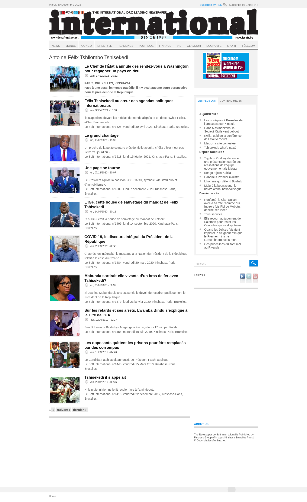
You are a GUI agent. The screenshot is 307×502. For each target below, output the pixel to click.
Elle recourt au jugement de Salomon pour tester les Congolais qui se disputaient (223, 222)
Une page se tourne (102, 168)
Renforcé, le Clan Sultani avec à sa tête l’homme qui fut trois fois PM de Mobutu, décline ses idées (222, 205)
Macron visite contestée (220, 143)
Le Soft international (153, 24)
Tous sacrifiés (213, 214)
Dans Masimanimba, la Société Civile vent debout (221, 129)
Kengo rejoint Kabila (217, 173)
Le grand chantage (101, 135)
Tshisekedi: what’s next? (220, 147)
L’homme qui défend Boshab (223, 181)
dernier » (79, 410)
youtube (255, 278)
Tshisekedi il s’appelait (105, 377)
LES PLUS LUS (207, 100)
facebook (242, 278)
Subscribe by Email (241, 4)
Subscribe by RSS (211, 4)
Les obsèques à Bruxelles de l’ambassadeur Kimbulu (223, 122)
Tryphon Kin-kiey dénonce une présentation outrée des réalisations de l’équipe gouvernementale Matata (222, 163)
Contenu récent (232, 100)
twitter (249, 278)
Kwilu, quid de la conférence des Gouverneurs (223, 137)
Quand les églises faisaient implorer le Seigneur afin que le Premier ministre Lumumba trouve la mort (223, 235)
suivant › (63, 410)
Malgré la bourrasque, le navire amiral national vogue (223, 187)
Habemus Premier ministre (222, 177)
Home (52, 496)
